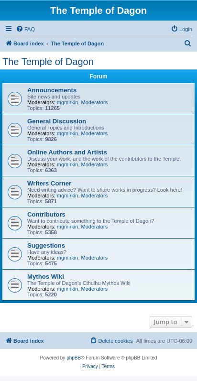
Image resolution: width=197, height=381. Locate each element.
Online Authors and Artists (67, 152)
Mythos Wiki (45, 276)
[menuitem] (25, 29)
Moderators (94, 102)
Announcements (52, 90)
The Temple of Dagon (48, 61)
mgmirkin (67, 102)
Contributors (46, 214)
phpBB (73, 357)
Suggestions (46, 245)
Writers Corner (49, 183)
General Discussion (56, 121)
